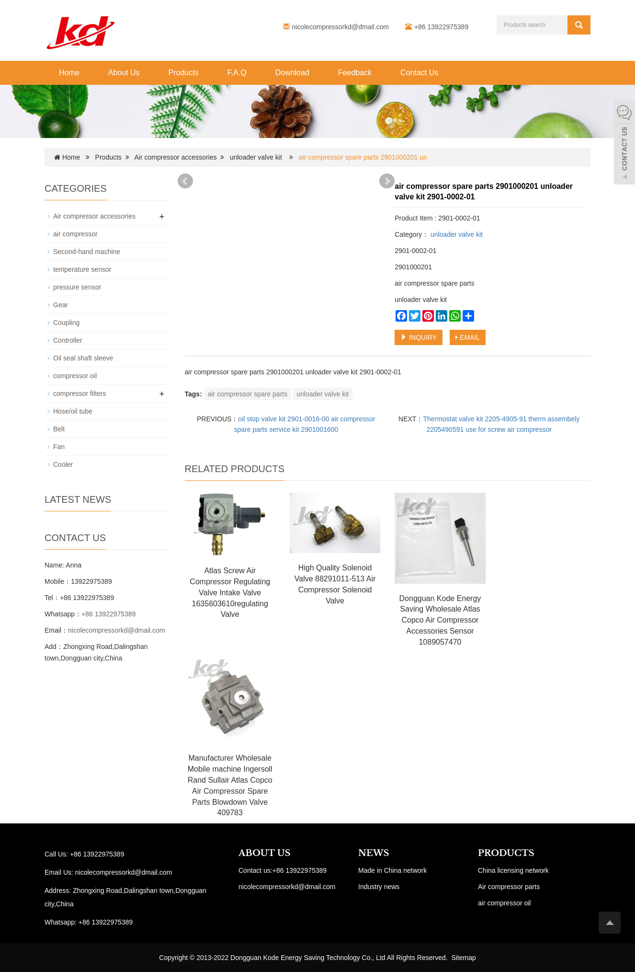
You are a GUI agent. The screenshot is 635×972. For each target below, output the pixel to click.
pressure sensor (77, 287)
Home (69, 73)
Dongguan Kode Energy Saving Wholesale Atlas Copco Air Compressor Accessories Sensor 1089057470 (440, 620)
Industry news (378, 887)
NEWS (373, 853)
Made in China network (392, 870)
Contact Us (419, 73)
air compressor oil (504, 903)
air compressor (75, 234)
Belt (59, 429)
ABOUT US (264, 853)
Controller (67, 340)
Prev (185, 181)
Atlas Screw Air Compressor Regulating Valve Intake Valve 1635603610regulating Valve (230, 592)
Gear (60, 305)
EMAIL (467, 337)
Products (184, 73)
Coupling (66, 322)
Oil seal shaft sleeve (83, 358)
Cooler (63, 464)
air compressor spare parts (248, 394)
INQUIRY (418, 337)
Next (387, 181)
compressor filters (79, 393)
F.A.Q (237, 73)
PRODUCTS (506, 853)
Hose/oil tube (72, 411)
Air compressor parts (509, 887)
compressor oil (75, 376)
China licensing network (513, 870)
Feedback (355, 73)
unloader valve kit (256, 157)
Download (292, 73)
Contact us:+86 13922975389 (282, 870)
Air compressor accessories (176, 157)
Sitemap (463, 957)
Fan (59, 447)
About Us (124, 73)
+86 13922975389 (108, 614)
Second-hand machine (86, 251)
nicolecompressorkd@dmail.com (340, 27)
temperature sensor (82, 269)
